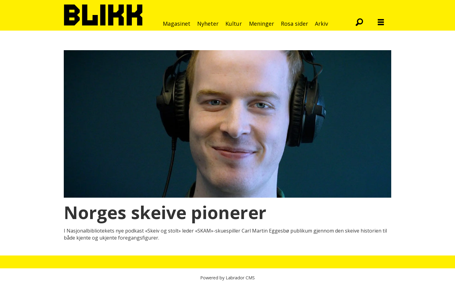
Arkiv (321, 23)
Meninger (261, 23)
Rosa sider (294, 23)
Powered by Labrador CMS (227, 278)
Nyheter (208, 23)
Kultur (233, 23)
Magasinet (176, 23)
